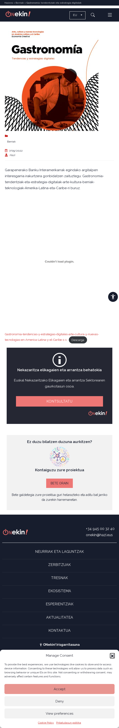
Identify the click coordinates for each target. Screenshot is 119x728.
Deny (60, 701)
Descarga (77, 340)
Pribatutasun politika (68, 722)
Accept (59, 689)
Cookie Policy (46, 722)
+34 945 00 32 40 (100, 529)
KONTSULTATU (59, 401)
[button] (112, 655)
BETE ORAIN (59, 483)
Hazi (12, 155)
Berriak (20, 3)
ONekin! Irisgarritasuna (59, 644)
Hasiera (8, 3)
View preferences (59, 714)
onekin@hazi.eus (99, 535)
